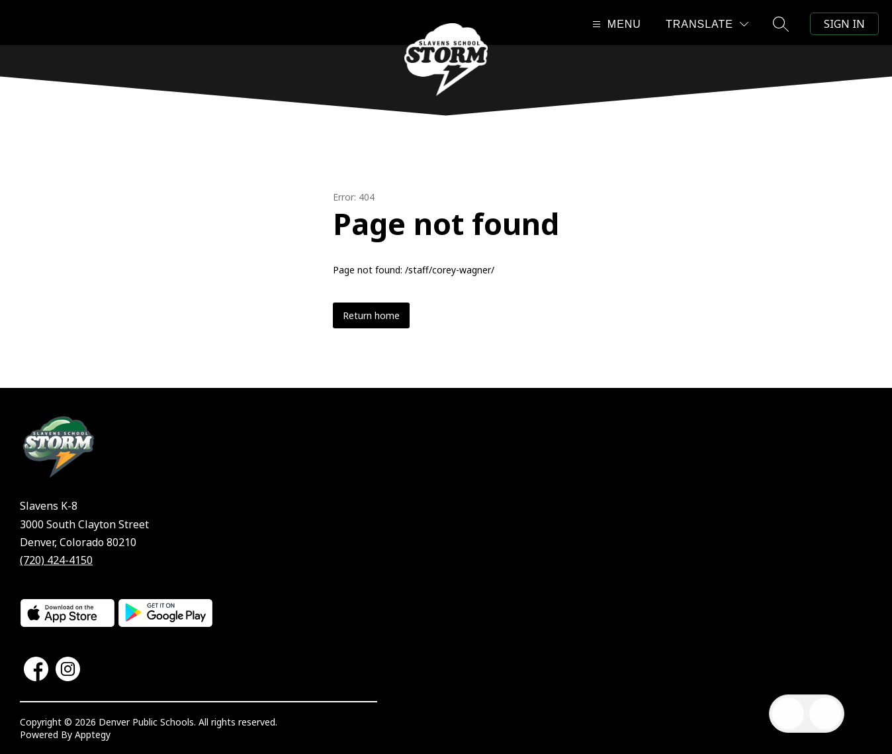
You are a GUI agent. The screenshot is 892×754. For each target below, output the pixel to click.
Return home (371, 315)
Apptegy (93, 734)
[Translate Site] (707, 24)
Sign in (844, 24)
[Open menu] (615, 24)
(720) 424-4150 (56, 560)
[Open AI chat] (825, 714)
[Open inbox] (788, 714)
